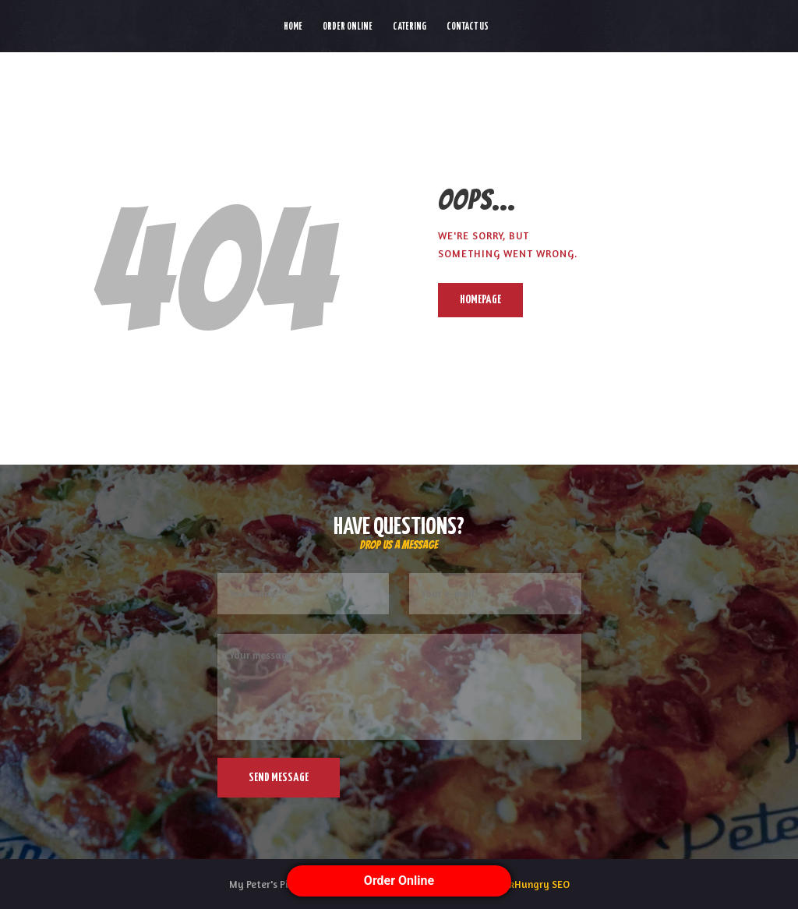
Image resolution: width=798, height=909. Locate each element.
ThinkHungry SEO (529, 884)
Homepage (480, 300)
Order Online (399, 880)
